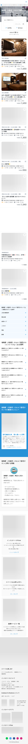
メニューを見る (14, 552)
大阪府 (20, 4)
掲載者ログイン (18, 672)
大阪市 (24, 4)
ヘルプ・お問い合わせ (6, 686)
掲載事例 (3, 674)
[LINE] (7, 738)
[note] (21, 738)
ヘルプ (12, 696)
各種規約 (13, 681)
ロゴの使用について (18, 686)
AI (25, 58)
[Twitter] (10, 738)
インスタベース (5, 5)
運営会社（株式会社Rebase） (8, 688)
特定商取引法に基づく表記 (7, 685)
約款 (18, 681)
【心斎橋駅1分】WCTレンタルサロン (14, 447)
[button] (14, 313)
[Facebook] (14, 738)
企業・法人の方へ (5, 696)
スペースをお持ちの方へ (7, 672)
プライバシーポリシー (6, 683)
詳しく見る (14, 594)
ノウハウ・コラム (5, 681)
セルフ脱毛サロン (14, 4)
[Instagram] (17, 738)
